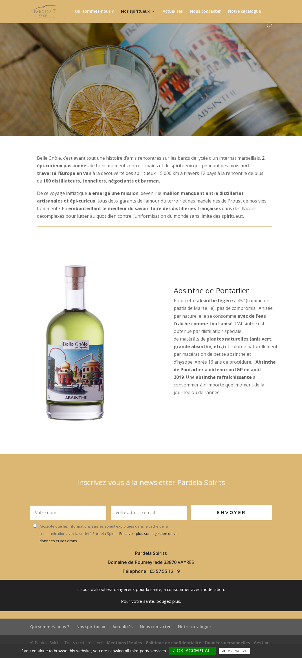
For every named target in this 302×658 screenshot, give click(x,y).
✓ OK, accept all (192, 650)
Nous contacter (205, 11)
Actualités (173, 11)
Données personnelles (227, 642)
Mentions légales (124, 642)
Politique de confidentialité (173, 642)
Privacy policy (269, 651)
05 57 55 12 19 (165, 571)
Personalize (234, 651)
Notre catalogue (244, 11)
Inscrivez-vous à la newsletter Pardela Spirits (151, 482)
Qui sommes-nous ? (94, 11)
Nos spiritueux (135, 11)
